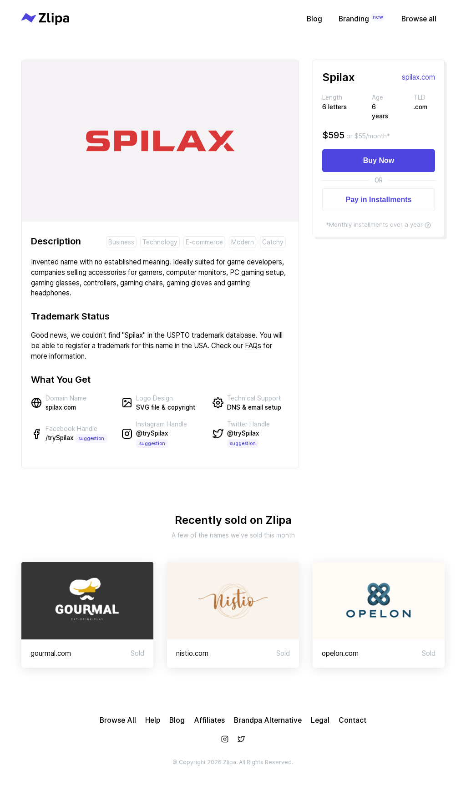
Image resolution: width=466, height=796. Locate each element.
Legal (320, 720)
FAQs (253, 345)
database (241, 335)
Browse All (118, 720)
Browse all (418, 19)
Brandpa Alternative (268, 720)
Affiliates (209, 720)
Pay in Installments (379, 199)
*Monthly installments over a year (378, 224)
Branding (362, 18)
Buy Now (378, 160)
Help (152, 720)
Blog (314, 19)
